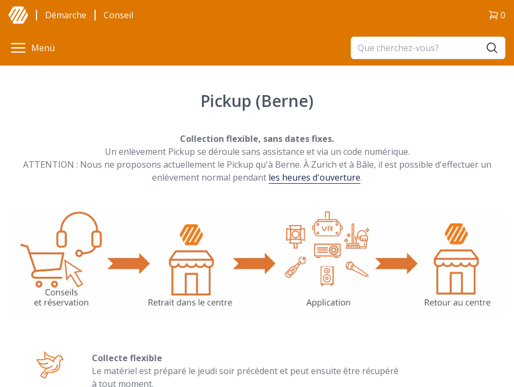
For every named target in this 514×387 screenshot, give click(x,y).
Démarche (65, 15)
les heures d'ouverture (314, 177)
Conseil (118, 15)
